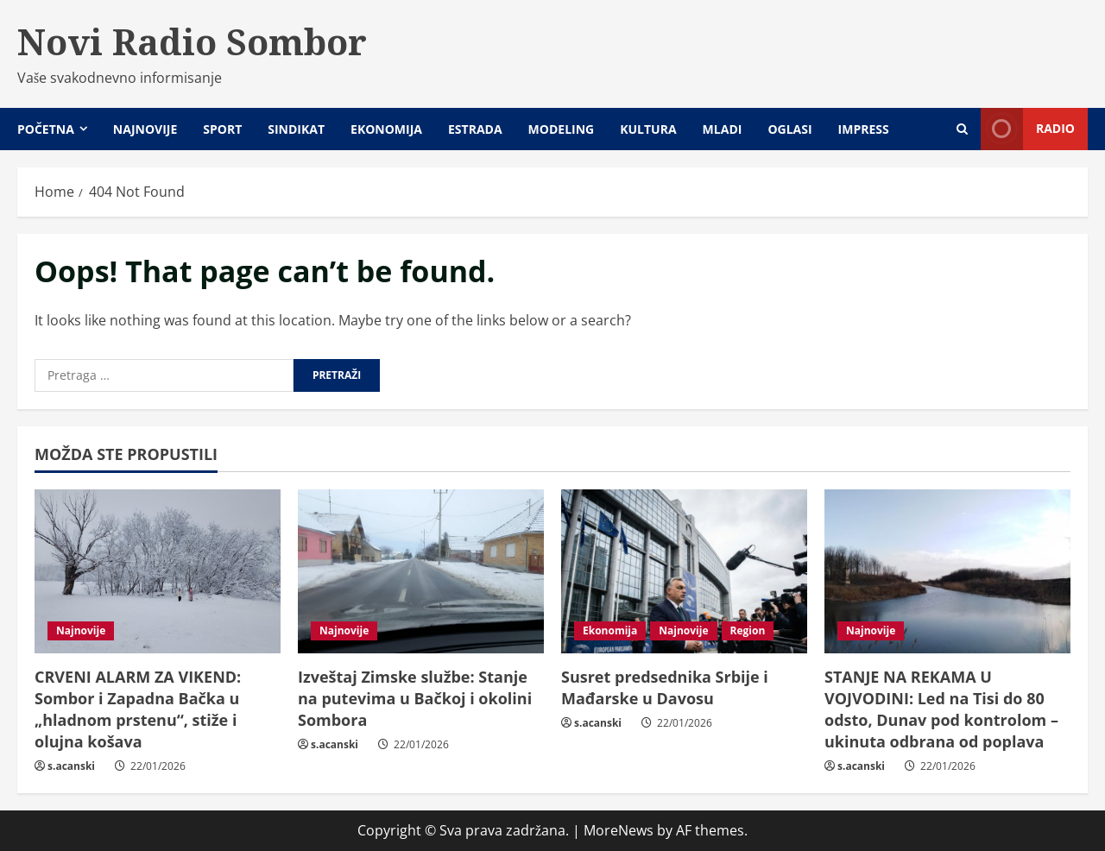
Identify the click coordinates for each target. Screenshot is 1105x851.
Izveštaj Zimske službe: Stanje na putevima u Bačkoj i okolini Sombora (415, 698)
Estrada (475, 129)
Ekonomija (386, 129)
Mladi (722, 129)
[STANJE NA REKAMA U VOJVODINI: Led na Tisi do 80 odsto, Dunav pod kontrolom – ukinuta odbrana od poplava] (947, 571)
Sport (222, 129)
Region (748, 630)
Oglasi (789, 129)
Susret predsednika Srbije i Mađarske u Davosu (664, 687)
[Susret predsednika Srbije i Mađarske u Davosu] (684, 571)
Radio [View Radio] (1028, 129)
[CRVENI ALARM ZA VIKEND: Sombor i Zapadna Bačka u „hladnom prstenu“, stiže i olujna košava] (158, 571)
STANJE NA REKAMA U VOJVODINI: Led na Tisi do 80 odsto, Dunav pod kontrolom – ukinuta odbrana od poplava (941, 709)
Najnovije (145, 129)
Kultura (648, 129)
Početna (45, 129)
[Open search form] (962, 129)
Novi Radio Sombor (192, 41)
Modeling (561, 129)
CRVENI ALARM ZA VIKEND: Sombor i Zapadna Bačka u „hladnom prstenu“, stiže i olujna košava (138, 709)
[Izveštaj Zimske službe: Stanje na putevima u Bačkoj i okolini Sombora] (421, 571)
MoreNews (619, 830)
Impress (863, 129)
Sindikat (296, 129)
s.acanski (71, 766)
